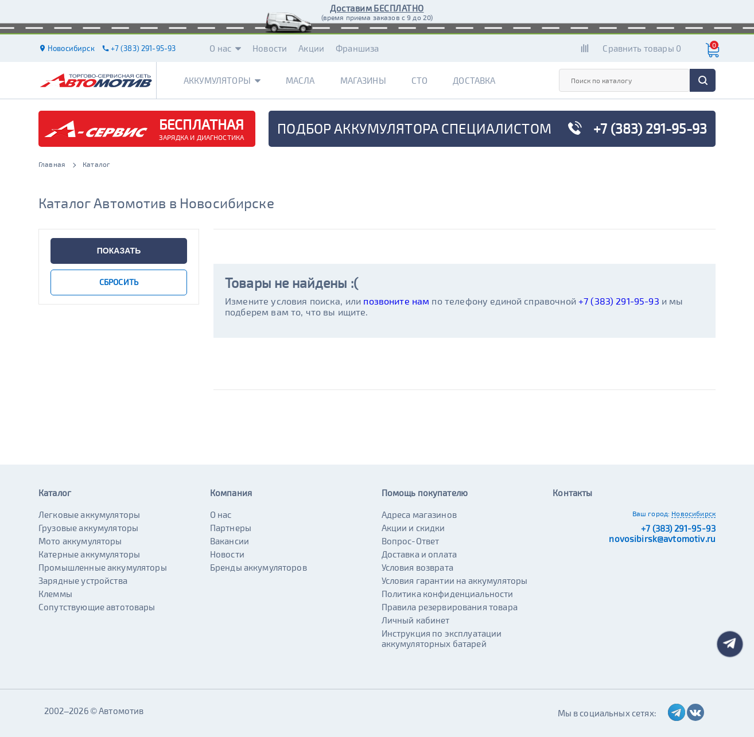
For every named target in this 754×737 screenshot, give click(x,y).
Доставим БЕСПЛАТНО (376, 8)
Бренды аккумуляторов (258, 567)
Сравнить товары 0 (642, 48)
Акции (311, 48)
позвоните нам (396, 300)
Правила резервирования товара (450, 607)
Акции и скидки (413, 527)
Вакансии (229, 541)
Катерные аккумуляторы (89, 554)
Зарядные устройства (82, 580)
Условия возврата (417, 567)
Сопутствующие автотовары (97, 607)
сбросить (118, 282)
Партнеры (230, 527)
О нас (225, 48)
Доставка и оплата (419, 554)
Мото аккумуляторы (80, 541)
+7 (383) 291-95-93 (618, 300)
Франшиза (357, 48)
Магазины (363, 80)
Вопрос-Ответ (411, 541)
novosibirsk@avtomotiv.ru (662, 538)
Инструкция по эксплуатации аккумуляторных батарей (442, 638)
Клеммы (55, 593)
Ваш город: (651, 513)
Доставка (474, 80)
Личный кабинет (416, 620)
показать (119, 250)
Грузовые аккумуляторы (88, 527)
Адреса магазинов (419, 514)
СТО (419, 80)
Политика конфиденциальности (448, 593)
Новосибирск (693, 513)
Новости (269, 48)
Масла (300, 80)
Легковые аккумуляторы (89, 514)
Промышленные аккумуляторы (102, 567)
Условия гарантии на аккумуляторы (455, 580)
